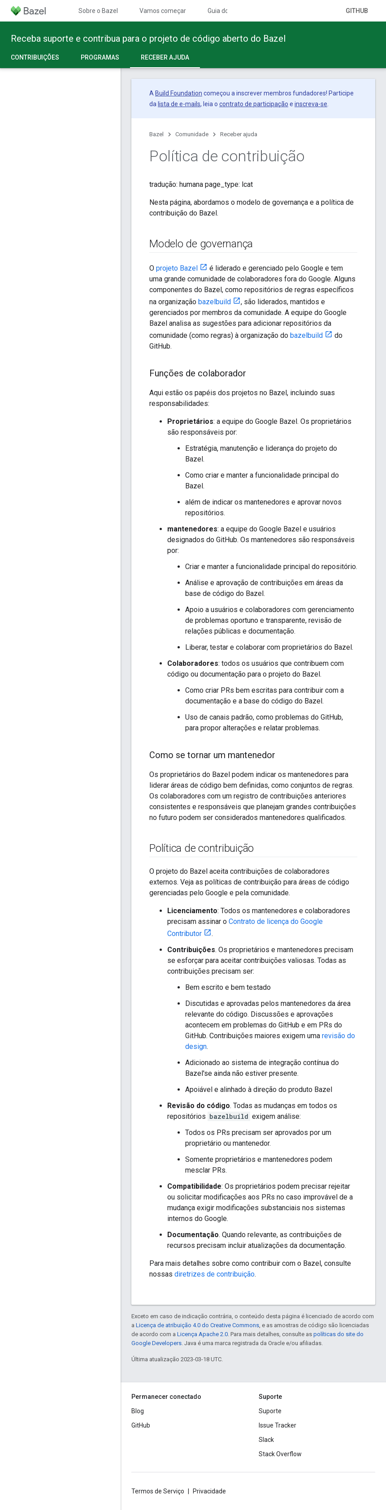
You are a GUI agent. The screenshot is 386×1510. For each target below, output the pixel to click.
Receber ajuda (238, 134)
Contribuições (35, 57)
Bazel (156, 134)
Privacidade (209, 1491)
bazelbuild (214, 302)
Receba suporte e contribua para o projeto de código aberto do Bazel (148, 38)
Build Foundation (178, 93)
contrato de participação (253, 104)
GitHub (357, 10)
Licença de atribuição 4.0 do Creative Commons (197, 1325)
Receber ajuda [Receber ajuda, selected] (165, 57)
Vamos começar (162, 10)
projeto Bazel (177, 268)
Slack (266, 1439)
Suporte (270, 1411)
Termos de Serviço (157, 1491)
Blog (137, 1411)
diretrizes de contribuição (214, 1274)
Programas (100, 57)
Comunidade (191, 134)
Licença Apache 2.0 (202, 1334)
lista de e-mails (179, 104)
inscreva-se (311, 104)
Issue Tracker (277, 1425)
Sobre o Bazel (98, 10)
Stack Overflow (280, 1454)
